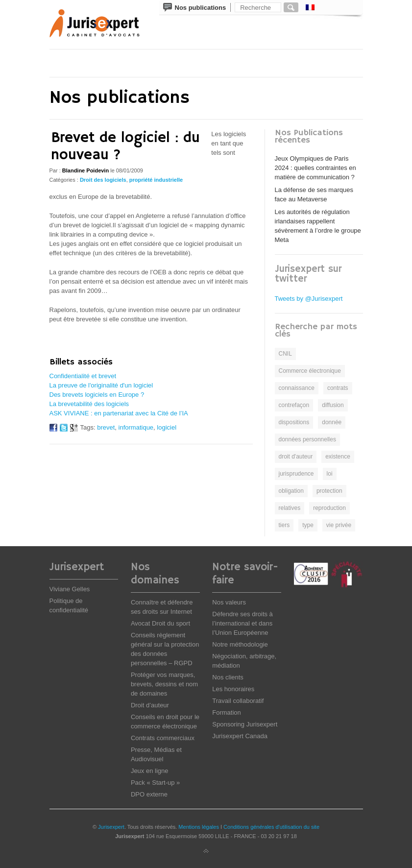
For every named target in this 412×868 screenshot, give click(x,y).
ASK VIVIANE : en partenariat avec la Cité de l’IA (118, 413)
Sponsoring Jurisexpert (244, 724)
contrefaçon (294, 405)
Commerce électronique (310, 370)
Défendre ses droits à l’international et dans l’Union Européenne (242, 623)
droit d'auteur (296, 456)
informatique (136, 427)
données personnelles (307, 439)
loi (330, 473)
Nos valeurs (229, 602)
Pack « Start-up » (155, 782)
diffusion (332, 405)
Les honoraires (233, 689)
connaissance (297, 388)
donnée (331, 422)
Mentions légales (198, 827)
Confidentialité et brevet (83, 376)
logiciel (166, 427)
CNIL (285, 353)
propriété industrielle (156, 180)
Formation (226, 712)
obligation (291, 490)
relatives (290, 508)
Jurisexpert (111, 827)
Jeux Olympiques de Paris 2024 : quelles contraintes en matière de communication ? (315, 168)
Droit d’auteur (150, 705)
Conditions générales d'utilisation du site (271, 827)
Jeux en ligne (150, 770)
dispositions (294, 422)
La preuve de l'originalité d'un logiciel (101, 385)
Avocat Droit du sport (160, 623)
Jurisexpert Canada (239, 736)
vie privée (338, 525)
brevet (106, 427)
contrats (337, 388)
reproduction (329, 508)
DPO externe (149, 794)
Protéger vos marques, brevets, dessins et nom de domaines (164, 684)
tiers (284, 525)
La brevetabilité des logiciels (89, 404)
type (308, 525)
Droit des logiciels (103, 180)
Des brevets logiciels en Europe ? (97, 394)
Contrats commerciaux (162, 738)
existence (337, 456)
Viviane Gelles (69, 589)
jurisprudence (296, 473)
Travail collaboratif (238, 700)
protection (329, 490)
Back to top (206, 851)
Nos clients (227, 677)
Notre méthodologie (239, 644)
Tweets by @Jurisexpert (309, 298)
